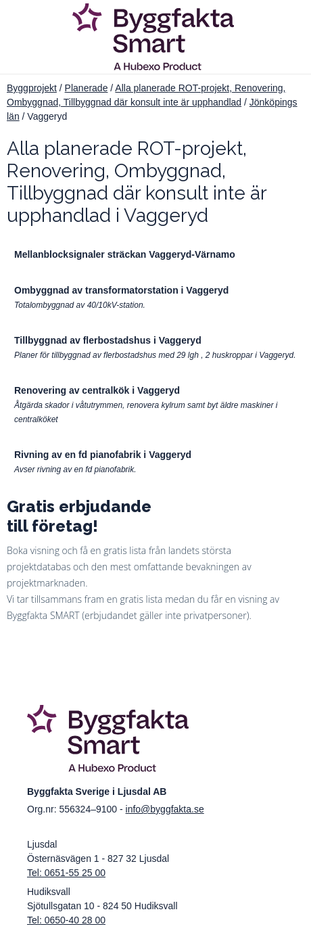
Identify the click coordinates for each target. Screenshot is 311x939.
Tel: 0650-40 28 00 (66, 920)
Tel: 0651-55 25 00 (66, 872)
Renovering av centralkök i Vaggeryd (97, 390)
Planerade (86, 88)
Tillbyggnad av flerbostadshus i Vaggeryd (107, 340)
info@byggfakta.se (165, 809)
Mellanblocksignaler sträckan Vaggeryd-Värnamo (124, 254)
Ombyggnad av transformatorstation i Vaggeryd (121, 290)
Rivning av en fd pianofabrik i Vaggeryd (102, 454)
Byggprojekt (32, 88)
